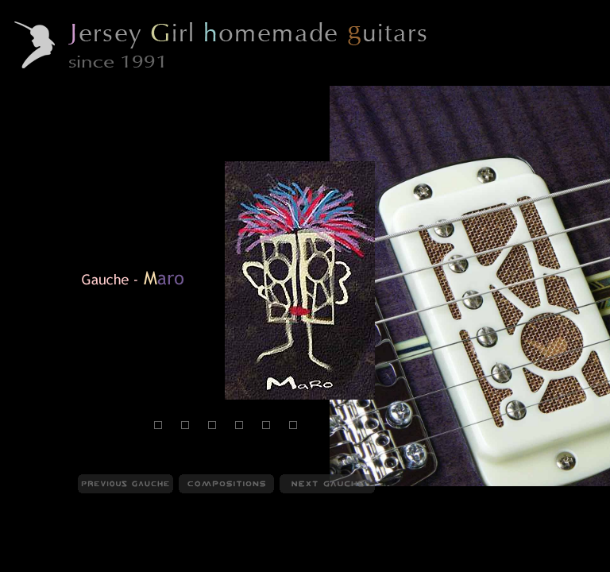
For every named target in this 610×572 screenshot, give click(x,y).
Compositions (120, 563)
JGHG (28, 563)
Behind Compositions (217, 563)
